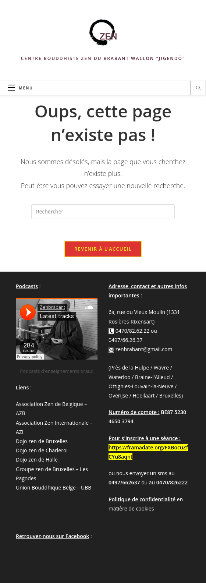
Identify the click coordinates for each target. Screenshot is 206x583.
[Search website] (198, 88)
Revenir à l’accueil (103, 248)
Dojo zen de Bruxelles (42, 441)
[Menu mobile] (20, 88)
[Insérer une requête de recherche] (103, 211)
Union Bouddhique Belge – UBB (53, 487)
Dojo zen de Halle (37, 459)
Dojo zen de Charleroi (42, 450)
